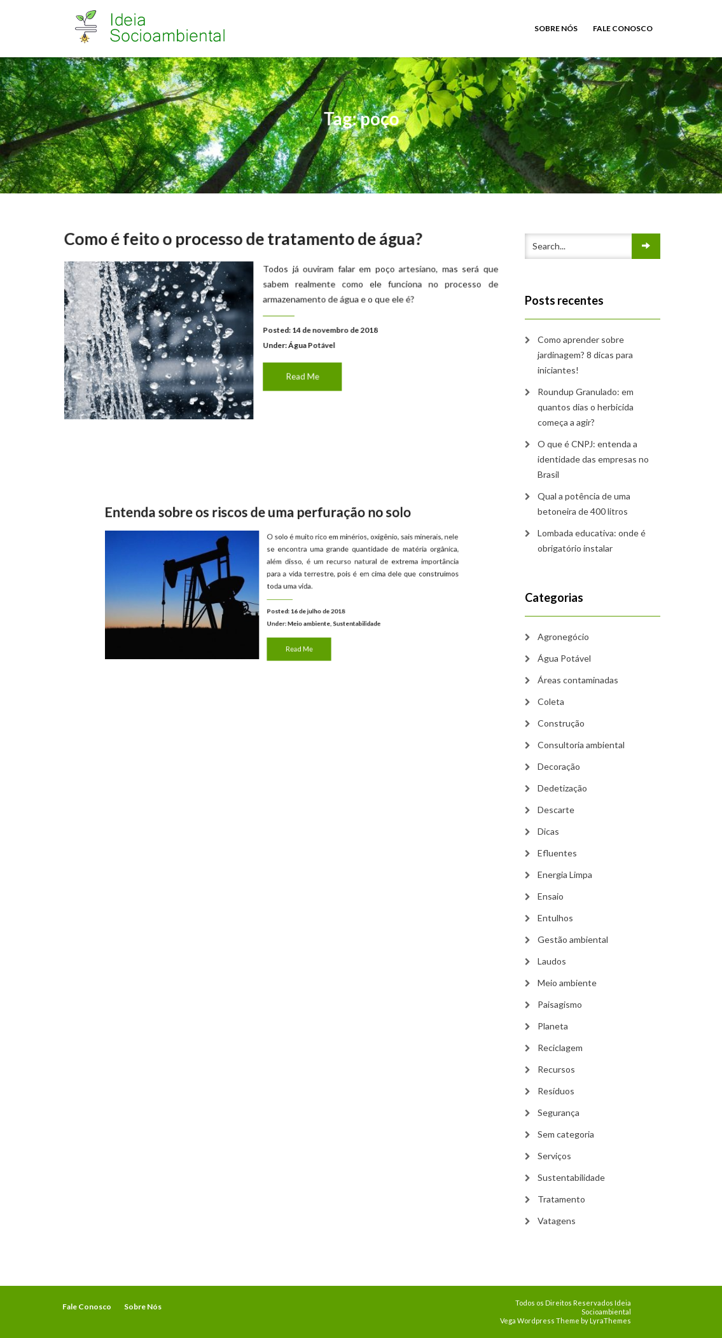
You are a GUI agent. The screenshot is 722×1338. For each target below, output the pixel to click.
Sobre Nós (556, 28)
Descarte (556, 809)
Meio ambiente (303, 618)
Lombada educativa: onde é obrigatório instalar (592, 540)
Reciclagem (560, 1047)
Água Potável (310, 345)
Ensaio (551, 896)
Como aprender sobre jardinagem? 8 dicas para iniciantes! (585, 354)
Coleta (551, 701)
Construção (561, 723)
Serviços (554, 1155)
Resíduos (556, 1090)
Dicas (548, 831)
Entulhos (555, 917)
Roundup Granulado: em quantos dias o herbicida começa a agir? (586, 407)
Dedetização (562, 788)
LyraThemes (610, 1320)
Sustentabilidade (342, 618)
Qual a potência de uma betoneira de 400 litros (584, 504)
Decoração (559, 766)
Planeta (553, 1026)
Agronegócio (563, 636)
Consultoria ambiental (581, 744)
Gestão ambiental (573, 939)
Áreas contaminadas (578, 679)
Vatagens (557, 1220)
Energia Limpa (565, 874)
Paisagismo (560, 1004)
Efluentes (557, 852)
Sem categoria (566, 1134)
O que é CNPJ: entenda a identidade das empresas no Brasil (593, 459)
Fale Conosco (623, 28)
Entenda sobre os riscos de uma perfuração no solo (262, 526)
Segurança (559, 1112)
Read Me (301, 375)
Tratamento (561, 1199)
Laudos (552, 961)
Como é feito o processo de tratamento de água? (244, 241)
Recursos (556, 1069)
